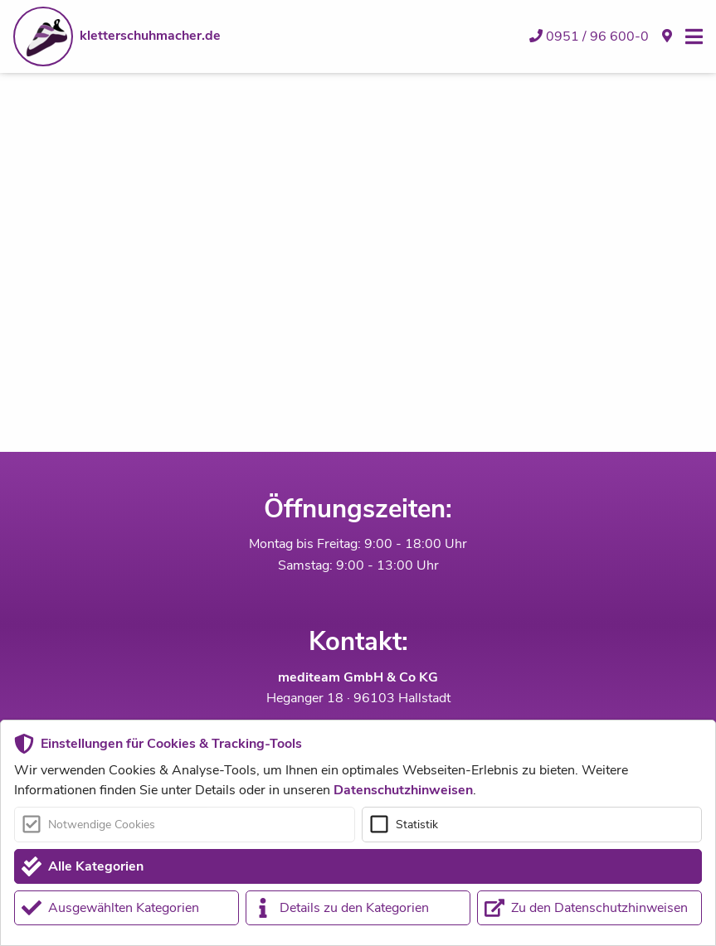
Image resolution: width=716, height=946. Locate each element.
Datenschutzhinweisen (403, 790)
